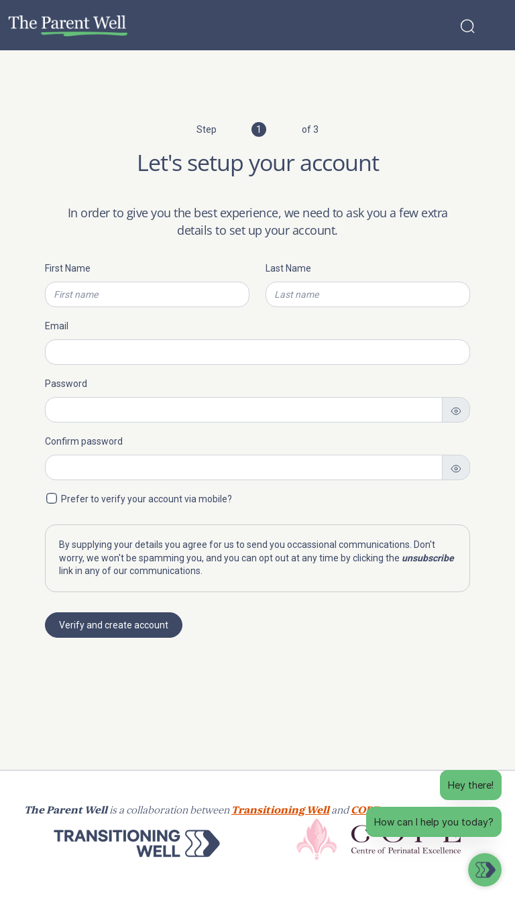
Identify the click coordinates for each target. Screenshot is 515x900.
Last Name (288, 268)
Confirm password (84, 441)
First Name (68, 268)
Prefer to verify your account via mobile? (146, 499)
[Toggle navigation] (496, 25)
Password (66, 383)
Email (56, 326)
